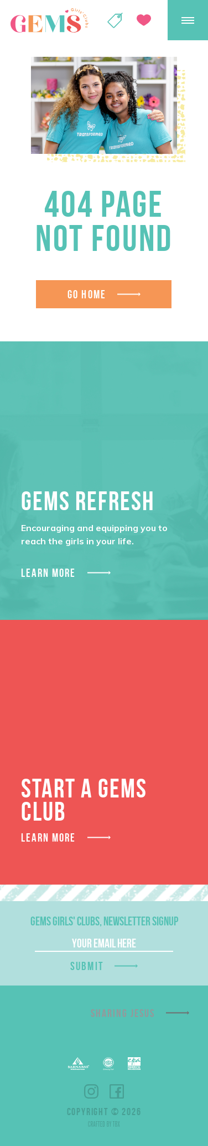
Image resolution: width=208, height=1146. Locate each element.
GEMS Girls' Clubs (49, 20)
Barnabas (78, 1063)
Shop (115, 20)
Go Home (86, 294)
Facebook (117, 1091)
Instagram (91, 1091)
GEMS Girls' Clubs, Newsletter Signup (104, 921)
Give (144, 20)
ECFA (108, 1063)
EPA (134, 1063)
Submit (86, 966)
